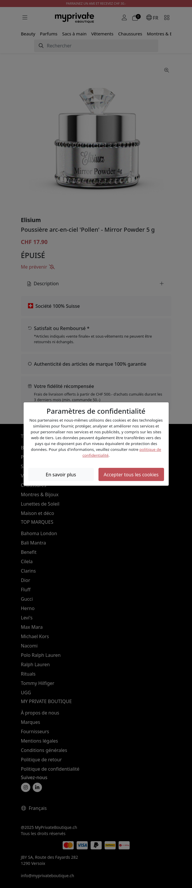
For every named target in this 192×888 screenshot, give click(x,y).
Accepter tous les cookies (131, 474)
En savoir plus (61, 474)
